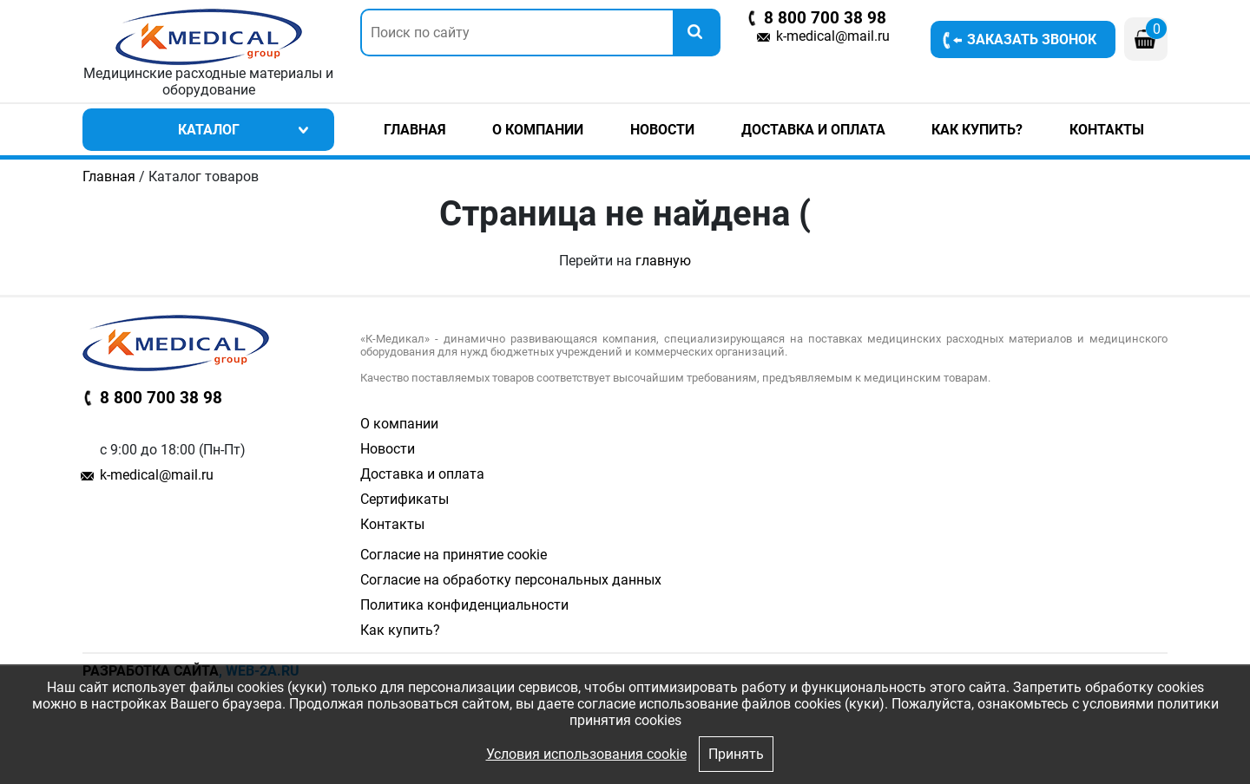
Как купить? (977, 129)
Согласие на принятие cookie (453, 554)
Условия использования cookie (586, 754)
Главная (415, 129)
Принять (736, 754)
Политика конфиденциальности (464, 605)
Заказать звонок (1031, 39)
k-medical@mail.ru (833, 36)
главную (663, 260)
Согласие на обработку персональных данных (510, 580)
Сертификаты (404, 499)
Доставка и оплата (813, 129)
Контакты (1106, 129)
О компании (537, 129)
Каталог (209, 129)
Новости (662, 129)
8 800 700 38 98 (825, 18)
